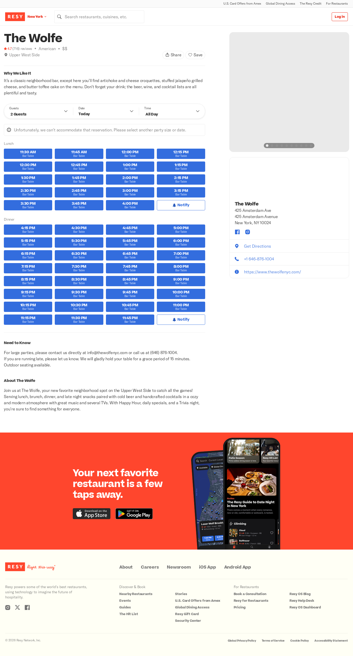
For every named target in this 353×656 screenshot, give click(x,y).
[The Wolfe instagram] (247, 232)
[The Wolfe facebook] (237, 232)
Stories (181, 594)
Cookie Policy (299, 641)
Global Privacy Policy (242, 641)
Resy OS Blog (300, 594)
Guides (125, 607)
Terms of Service (273, 641)
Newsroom (179, 567)
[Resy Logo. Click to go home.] (15, 16)
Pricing (240, 607)
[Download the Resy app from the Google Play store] (134, 513)
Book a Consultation (250, 594)
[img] (6, 55)
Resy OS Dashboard (305, 607)
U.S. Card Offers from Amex (242, 3)
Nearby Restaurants (135, 594)
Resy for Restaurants (251, 600)
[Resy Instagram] (7, 607)
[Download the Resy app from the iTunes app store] (92, 513)
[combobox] (99, 16)
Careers (150, 567)
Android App (237, 567)
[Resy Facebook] (27, 607)
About (126, 567)
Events (125, 600)
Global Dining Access (280, 3)
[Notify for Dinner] (181, 319)
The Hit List (128, 614)
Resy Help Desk (301, 600)
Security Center (188, 620)
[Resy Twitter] (17, 607)
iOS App (207, 567)
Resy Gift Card (187, 614)
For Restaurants (337, 3)
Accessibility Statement (331, 641)
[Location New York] (41, 16)
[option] (289, 92)
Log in (340, 16)
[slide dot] (267, 145)
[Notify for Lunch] (181, 205)
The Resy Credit (310, 3)
